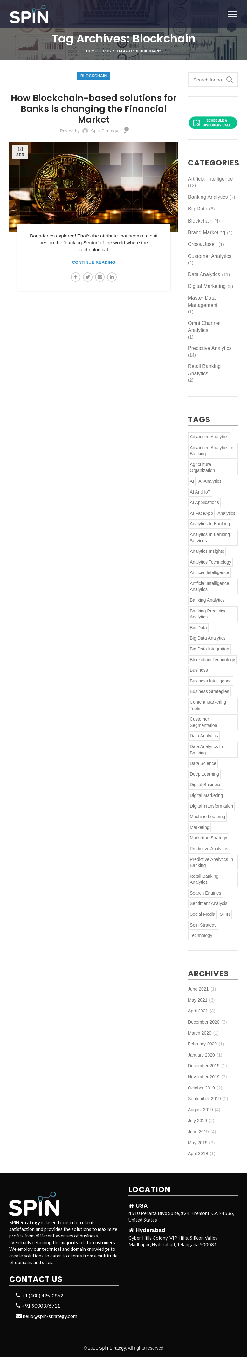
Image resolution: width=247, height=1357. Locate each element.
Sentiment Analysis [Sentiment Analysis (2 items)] (208, 903)
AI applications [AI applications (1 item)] (204, 502)
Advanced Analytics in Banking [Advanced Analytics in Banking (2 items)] (211, 450)
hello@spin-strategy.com (46, 1316)
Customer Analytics (209, 256)
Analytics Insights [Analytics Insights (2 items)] (207, 551)
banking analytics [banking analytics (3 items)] (207, 600)
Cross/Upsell (202, 244)
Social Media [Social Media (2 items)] (202, 914)
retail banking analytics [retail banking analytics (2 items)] (204, 879)
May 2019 (197, 1142)
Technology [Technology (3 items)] (201, 935)
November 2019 (204, 1076)
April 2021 (198, 1010)
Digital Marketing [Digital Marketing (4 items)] (206, 795)
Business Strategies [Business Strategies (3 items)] (209, 691)
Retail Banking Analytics (204, 370)
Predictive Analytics (210, 348)
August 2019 (200, 1109)
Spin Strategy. (113, 1348)
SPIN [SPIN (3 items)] (225, 914)
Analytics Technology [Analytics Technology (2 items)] (210, 562)
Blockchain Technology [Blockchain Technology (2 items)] (212, 659)
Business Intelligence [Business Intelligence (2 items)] (211, 680)
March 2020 (199, 1033)
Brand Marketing (206, 232)
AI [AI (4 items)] (192, 481)
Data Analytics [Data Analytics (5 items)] (204, 735)
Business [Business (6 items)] (199, 670)
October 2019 (201, 1087)
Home (91, 51)
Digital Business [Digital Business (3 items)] (206, 784)
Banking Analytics (208, 197)
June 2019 (198, 1131)
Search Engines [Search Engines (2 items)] (205, 892)
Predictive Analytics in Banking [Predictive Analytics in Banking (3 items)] (211, 862)
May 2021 (197, 1000)
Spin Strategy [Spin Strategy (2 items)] (203, 924)
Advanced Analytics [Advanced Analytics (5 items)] (209, 436)
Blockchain (93, 76)
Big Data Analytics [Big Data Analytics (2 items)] (208, 638)
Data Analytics (204, 274)
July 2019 (197, 1120)
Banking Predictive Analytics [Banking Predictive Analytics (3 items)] (208, 614)
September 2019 (204, 1098)
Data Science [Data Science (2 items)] (203, 763)
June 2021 (198, 989)
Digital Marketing (207, 286)
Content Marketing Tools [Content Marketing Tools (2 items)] (208, 705)
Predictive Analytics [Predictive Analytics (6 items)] (209, 848)
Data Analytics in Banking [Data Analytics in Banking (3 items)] (206, 749)
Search (229, 79)
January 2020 (201, 1054)
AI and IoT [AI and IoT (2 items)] (200, 491)
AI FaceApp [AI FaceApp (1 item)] (201, 513)
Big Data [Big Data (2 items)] (198, 627)
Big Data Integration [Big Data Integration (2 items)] (209, 648)
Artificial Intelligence (210, 179)
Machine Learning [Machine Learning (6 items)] (207, 816)
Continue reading (93, 262)
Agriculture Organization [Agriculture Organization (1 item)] (202, 467)
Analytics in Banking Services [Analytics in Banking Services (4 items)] (210, 537)
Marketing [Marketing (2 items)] (199, 827)
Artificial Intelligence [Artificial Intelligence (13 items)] (209, 572)
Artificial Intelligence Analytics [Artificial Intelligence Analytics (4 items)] (209, 586)
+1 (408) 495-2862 (39, 1295)
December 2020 (204, 1021)
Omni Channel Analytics (204, 326)
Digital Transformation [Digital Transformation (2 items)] (211, 806)
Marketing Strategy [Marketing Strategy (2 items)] (208, 837)
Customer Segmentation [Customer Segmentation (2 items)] (203, 722)
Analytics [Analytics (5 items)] (226, 513)
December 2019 (204, 1065)
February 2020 (202, 1043)
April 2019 (198, 1153)
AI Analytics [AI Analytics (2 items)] (209, 481)
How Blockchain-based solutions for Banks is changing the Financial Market (93, 109)
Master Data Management (202, 301)
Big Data (197, 208)
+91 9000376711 (38, 1305)
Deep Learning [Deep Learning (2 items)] (204, 774)
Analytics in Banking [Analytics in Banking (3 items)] (210, 523)
